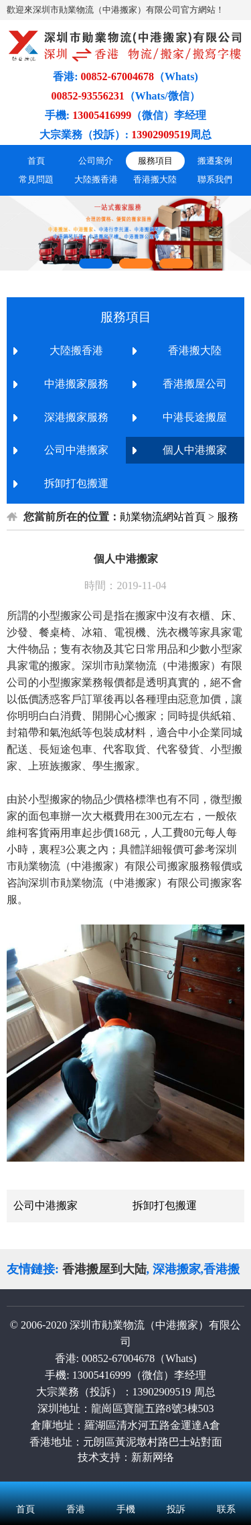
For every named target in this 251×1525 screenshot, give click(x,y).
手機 (125, 1492)
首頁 (36, 161)
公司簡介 (95, 161)
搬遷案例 (214, 161)
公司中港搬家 (45, 1205)
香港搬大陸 (155, 179)
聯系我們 (214, 179)
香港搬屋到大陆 (104, 1269)
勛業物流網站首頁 (162, 516)
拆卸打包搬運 (165, 1205)
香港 (75, 1492)
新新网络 (152, 1457)
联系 (226, 1492)
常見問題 (36, 179)
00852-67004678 (118, 1358)
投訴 (176, 1492)
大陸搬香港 (96, 179)
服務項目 (155, 161)
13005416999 (101, 1375)
